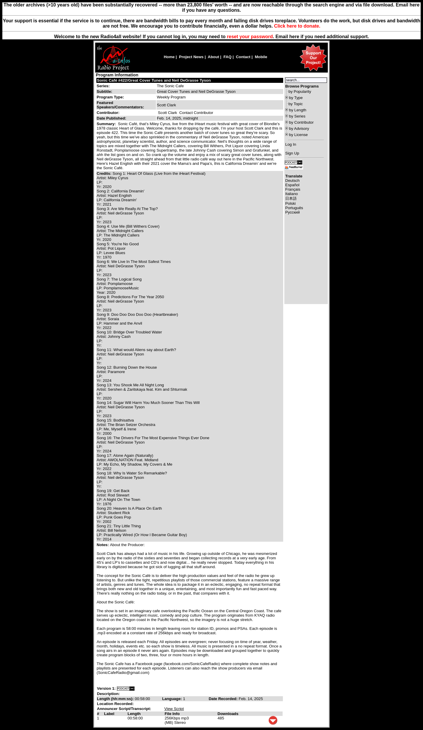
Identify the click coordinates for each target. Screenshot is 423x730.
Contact (243, 57)
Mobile (261, 57)
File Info (171, 713)
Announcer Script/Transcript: (124, 708)
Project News (191, 57)
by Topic (295, 104)
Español (292, 185)
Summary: (107, 124)
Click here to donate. (297, 26)
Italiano (291, 194)
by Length (297, 110)
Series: (103, 86)
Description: (108, 694)
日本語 (291, 198)
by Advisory (299, 128)
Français (292, 189)
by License (298, 134)
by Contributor (301, 122)
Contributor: (108, 112)
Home (169, 57)
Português (294, 208)
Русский (292, 212)
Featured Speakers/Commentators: (120, 104)
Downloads (228, 713)
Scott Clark (167, 112)
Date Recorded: (224, 699)
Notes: (103, 545)
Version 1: (106, 688)
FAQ (227, 57)
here (294, 36)
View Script (174, 708)
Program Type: (110, 97)
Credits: (105, 173)
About (213, 57)
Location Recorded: (115, 704)
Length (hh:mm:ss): (116, 699)
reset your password (250, 36)
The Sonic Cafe (170, 86)
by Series (297, 116)
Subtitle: (104, 91)
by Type (296, 97)
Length (133, 713)
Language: (172, 699)
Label (109, 713)
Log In (290, 144)
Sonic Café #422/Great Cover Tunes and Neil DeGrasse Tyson (154, 80)
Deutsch (292, 180)
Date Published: (111, 118)
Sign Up (292, 153)
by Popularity (299, 91)
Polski (290, 203)
